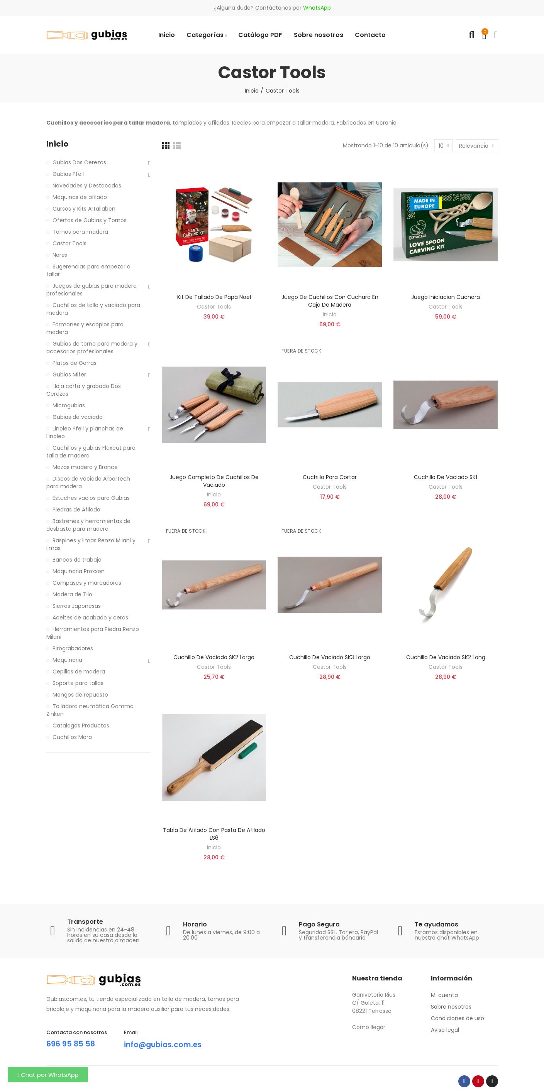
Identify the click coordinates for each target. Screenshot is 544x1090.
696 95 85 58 (71, 1043)
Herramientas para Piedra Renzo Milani (92, 633)
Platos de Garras (75, 363)
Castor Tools (214, 306)
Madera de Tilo (72, 594)
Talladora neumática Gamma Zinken (90, 710)
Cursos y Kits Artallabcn (84, 209)
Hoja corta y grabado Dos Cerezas (83, 390)
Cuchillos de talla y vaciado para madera (93, 309)
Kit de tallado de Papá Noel (214, 297)
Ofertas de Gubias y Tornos (90, 220)
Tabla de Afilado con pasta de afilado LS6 (214, 834)
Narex (60, 255)
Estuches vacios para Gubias (91, 498)
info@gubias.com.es (164, 1044)
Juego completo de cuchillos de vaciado (214, 481)
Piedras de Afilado (76, 509)
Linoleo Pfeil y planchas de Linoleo (84, 432)
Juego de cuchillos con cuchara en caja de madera (329, 301)
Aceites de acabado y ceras (90, 617)
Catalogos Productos (81, 725)
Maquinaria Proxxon (79, 571)
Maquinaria (67, 660)
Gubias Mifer (69, 374)
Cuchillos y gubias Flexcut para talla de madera (91, 451)
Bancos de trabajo (77, 560)
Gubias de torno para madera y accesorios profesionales (91, 347)
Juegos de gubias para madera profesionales (91, 289)
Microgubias (69, 405)
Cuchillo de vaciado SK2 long (445, 657)
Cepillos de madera (79, 671)
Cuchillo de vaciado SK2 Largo (213, 657)
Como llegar (368, 1027)
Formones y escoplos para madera (85, 328)
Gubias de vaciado (78, 417)
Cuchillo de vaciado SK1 (445, 477)
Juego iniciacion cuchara (445, 297)
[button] (48, 1074)
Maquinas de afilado (80, 197)
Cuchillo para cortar (330, 477)
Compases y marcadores (87, 583)
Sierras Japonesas (77, 606)
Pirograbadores (73, 648)
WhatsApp (317, 8)
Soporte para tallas (78, 683)
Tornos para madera (80, 232)
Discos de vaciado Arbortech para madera (88, 482)
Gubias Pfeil (68, 174)
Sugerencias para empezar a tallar (88, 270)
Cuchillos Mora (72, 737)
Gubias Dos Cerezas (79, 162)
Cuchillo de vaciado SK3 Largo (329, 657)
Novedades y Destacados (87, 185)
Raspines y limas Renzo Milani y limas (91, 544)
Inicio (330, 314)
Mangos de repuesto (80, 695)
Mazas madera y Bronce (85, 467)
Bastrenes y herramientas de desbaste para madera (88, 525)
